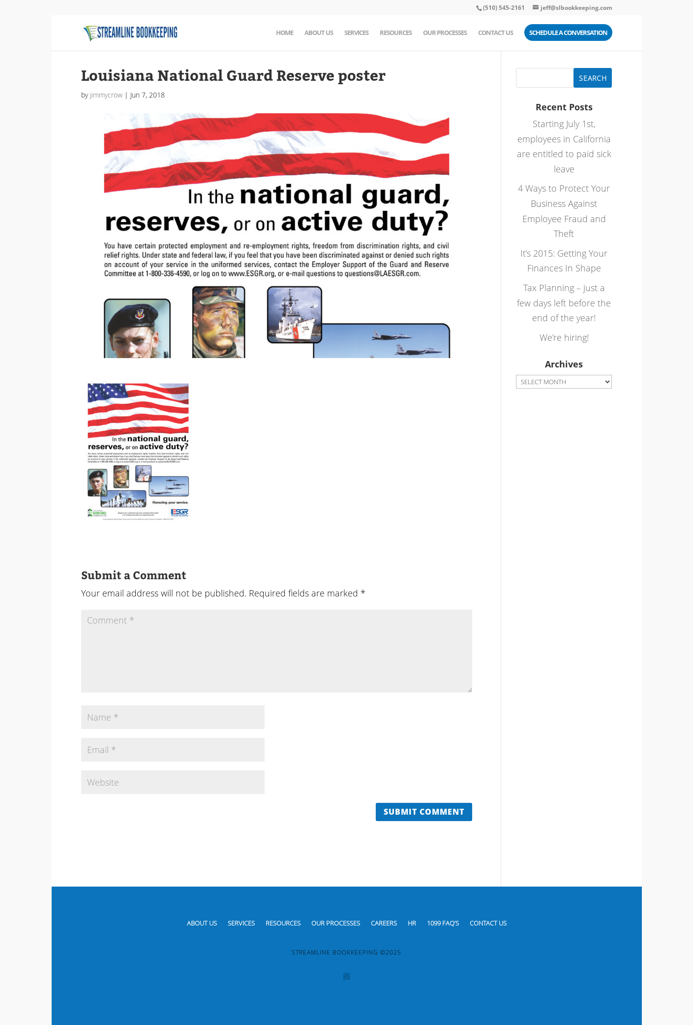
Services (356, 33)
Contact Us (495, 33)
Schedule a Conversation (568, 33)
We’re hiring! (564, 337)
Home (284, 33)
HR (412, 922)
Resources (396, 33)
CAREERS (384, 922)
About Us (318, 33)
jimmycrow (106, 94)
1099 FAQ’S (443, 922)
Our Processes (445, 33)
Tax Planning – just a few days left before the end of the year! (564, 303)
